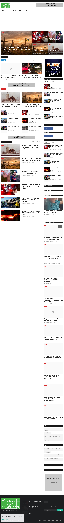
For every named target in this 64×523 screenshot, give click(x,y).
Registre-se (60, 1)
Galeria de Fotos (28, 10)
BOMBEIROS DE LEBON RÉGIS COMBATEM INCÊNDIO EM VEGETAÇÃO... (51, 376)
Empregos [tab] (34, 60)
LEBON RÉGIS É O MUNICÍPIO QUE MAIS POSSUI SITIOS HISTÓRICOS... (31, 105)
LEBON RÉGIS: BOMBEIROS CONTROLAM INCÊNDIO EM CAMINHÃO (51, 280)
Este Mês (53, 81)
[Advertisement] (32, 21)
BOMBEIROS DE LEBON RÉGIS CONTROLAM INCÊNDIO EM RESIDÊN (51, 439)
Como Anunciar (3, 1)
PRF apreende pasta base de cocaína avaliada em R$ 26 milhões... (53, 211)
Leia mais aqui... (5, 519)
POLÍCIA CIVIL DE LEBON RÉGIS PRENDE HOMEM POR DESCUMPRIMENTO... (52, 398)
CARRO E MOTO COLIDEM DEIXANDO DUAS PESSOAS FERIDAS (53, 418)
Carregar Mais (21, 225)
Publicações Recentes (6, 141)
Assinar (59, 510)
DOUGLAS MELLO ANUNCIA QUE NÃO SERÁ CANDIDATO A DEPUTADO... (34, 508)
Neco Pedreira (4, 53)
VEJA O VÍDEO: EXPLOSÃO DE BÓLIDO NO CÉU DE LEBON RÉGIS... (10, 76)
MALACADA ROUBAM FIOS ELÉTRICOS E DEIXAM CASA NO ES (52, 429)
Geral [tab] (31, 89)
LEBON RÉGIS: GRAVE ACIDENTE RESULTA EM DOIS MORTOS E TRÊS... (35, 112)
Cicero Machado (3, 79)
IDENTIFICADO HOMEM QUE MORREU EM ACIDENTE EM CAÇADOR (53, 338)
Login (55, 1)
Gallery (14, 10)
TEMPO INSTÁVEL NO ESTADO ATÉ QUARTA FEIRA (35, 513)
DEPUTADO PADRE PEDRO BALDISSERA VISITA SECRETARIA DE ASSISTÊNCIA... (53, 300)
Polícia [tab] (34, 89)
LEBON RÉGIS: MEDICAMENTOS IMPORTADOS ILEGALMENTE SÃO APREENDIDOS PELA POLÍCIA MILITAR (28, 57)
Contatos (17, 1)
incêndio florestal (47, 432)
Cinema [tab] (29, 60)
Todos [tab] (23, 60)
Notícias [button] (20, 10)
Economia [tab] (27, 89)
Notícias (3, 89)
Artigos (3, 60)
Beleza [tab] (26, 60)
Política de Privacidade (42, 520)
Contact (9, 1)
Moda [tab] (38, 60)
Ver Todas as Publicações (37, 141)
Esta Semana (47, 81)
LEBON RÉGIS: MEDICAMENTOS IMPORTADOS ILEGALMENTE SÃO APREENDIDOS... (14, 128)
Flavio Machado (46, 380)
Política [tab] (37, 89)
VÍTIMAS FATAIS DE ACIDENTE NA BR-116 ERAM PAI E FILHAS (52, 257)
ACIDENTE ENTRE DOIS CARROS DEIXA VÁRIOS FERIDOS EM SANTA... (31, 76)
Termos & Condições (51, 520)
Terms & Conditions (59, 520)
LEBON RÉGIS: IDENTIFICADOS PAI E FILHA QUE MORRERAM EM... (14, 111)
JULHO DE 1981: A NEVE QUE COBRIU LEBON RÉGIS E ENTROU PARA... (10, 105)
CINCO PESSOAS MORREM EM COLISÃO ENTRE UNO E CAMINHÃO (13, 120)
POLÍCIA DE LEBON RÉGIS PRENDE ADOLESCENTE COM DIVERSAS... (35, 502)
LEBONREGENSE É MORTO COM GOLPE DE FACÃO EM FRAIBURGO (52, 357)
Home (3, 10)
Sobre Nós (13, 1)
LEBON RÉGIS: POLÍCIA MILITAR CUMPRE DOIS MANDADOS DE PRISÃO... (35, 120)
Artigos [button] (8, 10)
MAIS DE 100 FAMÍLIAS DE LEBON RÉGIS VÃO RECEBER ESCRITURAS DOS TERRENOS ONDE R (52, 436)
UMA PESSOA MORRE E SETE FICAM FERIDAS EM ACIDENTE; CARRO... (53, 238)
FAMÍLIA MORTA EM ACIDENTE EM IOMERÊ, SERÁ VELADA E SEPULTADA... (35, 128)
